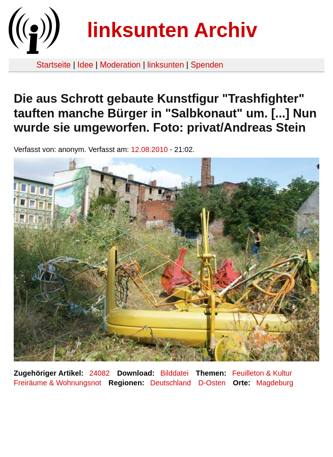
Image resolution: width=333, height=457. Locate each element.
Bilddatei (174, 373)
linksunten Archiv (172, 30)
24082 (100, 373)
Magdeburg (274, 383)
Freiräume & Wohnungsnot (57, 383)
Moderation (120, 64)
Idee (85, 64)
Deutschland (170, 383)
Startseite (53, 64)
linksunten (165, 64)
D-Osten (212, 383)
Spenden (206, 64)
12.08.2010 (149, 149)
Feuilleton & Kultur (262, 373)
